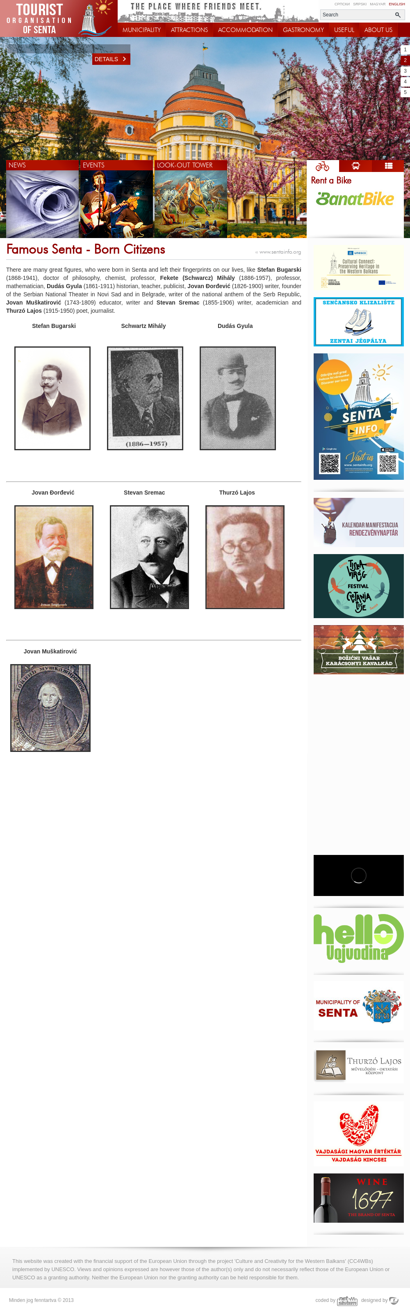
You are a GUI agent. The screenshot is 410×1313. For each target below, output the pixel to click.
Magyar (377, 4)
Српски (342, 4)
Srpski (360, 4)
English (397, 4)
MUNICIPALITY (142, 30)
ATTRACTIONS (189, 30)
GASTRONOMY (303, 30)
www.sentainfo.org (278, 252)
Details (112, 59)
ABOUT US (378, 30)
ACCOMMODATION (245, 30)
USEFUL (344, 30)
